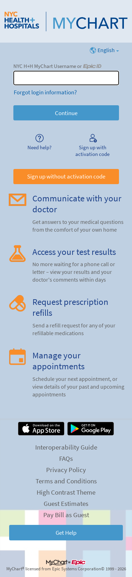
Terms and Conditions (66, 481)
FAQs (66, 458)
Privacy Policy (66, 469)
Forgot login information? (45, 92)
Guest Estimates (66, 503)
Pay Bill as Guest (66, 514)
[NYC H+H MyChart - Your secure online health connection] (66, 21)
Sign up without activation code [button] (66, 176)
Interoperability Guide (66, 447)
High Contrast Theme (66, 492)
